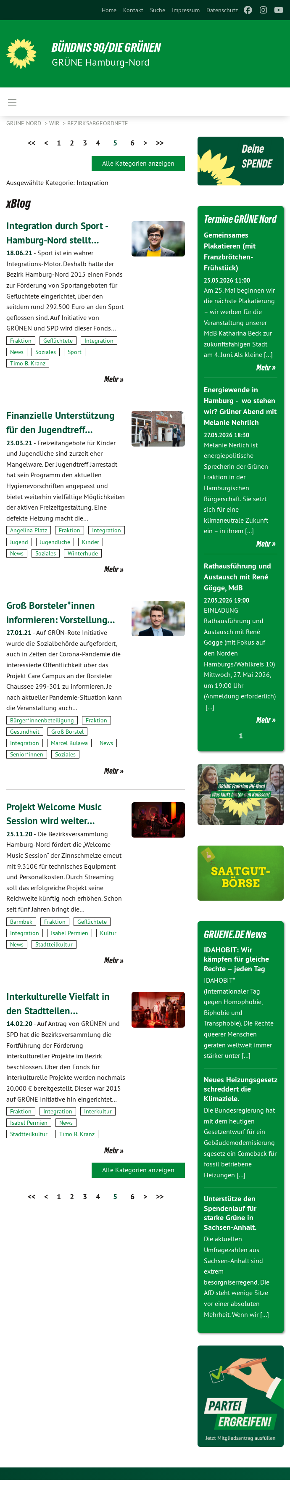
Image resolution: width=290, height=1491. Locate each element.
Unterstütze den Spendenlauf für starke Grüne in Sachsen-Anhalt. (230, 1224)
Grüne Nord (24, 123)
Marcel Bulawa (69, 743)
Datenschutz (222, 10)
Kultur (108, 933)
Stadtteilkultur (54, 944)
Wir (55, 123)
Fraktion (21, 340)
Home (109, 10)
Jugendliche (55, 542)
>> (159, 143)
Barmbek (21, 921)
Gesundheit (25, 731)
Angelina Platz (28, 530)
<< (31, 143)
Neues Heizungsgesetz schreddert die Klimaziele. (240, 1100)
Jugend (19, 542)
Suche (157, 10)
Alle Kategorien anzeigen (138, 163)
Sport (75, 352)
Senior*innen (26, 754)
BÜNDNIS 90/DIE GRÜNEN (109, 47)
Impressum (186, 10)
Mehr (111, 379)
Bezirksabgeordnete (97, 123)
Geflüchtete (58, 340)
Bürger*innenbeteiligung (42, 720)
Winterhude (83, 553)
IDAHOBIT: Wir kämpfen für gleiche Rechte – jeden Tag (236, 969)
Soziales (45, 352)
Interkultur (98, 1111)
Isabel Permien (69, 933)
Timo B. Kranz (27, 363)
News (17, 352)
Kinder (90, 542)
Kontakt (133, 10)
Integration (98, 340)
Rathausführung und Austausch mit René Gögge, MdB (237, 588)
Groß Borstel (67, 731)
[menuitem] (109, 10)
